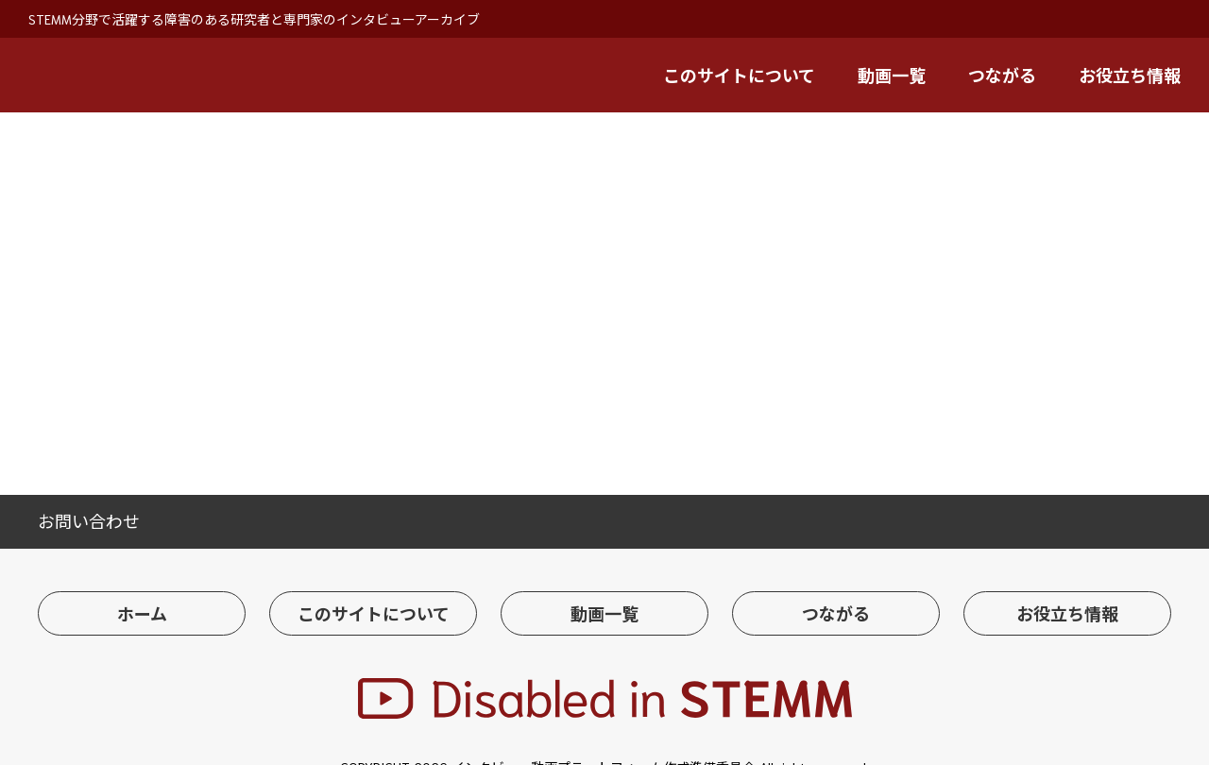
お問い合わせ (89, 520)
